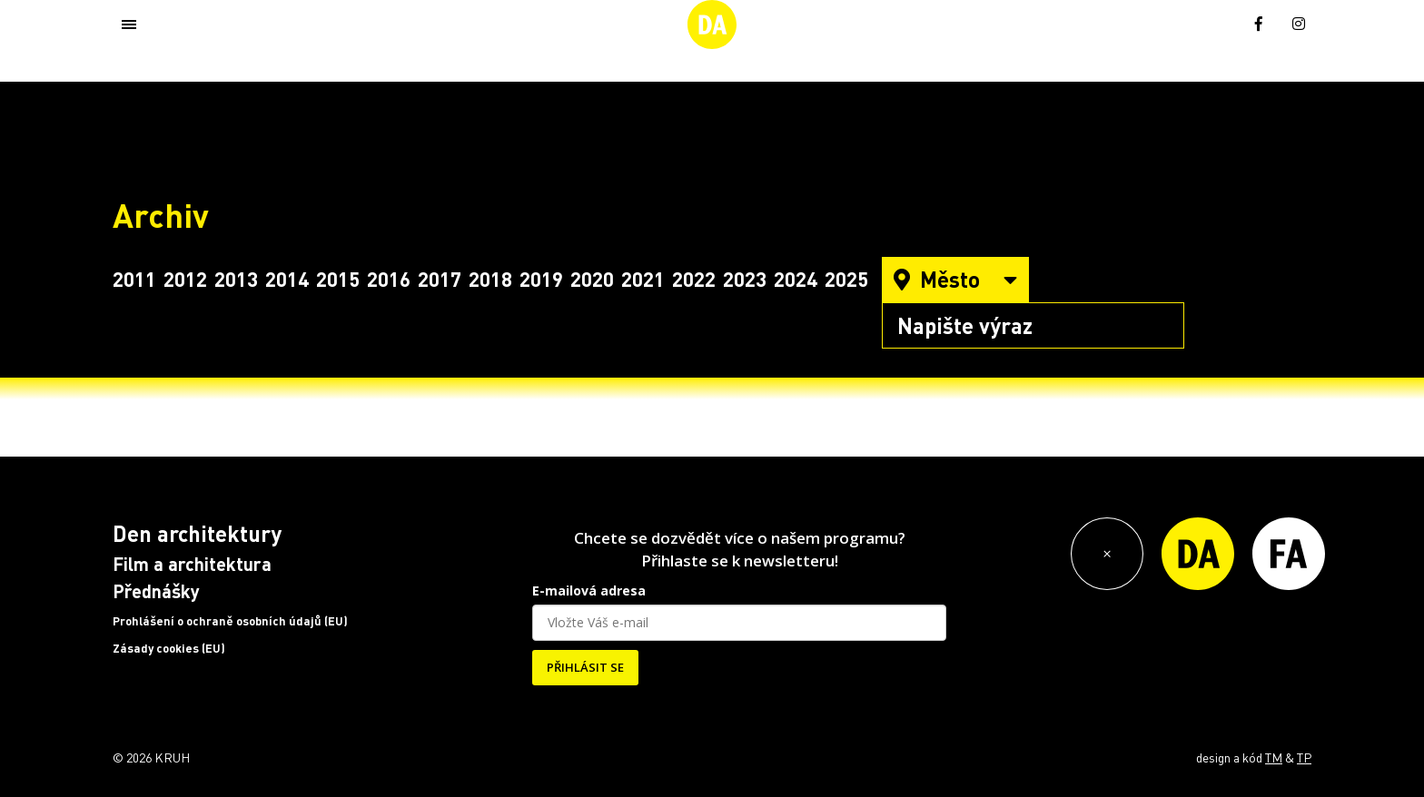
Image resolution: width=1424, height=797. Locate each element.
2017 (439, 278)
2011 (134, 278)
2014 (287, 278)
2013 (236, 278)
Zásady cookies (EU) (169, 648)
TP (1304, 757)
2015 (338, 278)
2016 (388, 278)
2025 (846, 278)
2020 (592, 278)
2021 (643, 278)
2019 (541, 278)
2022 (694, 278)
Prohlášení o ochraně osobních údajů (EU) (230, 621)
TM (1273, 757)
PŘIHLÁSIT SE (585, 667)
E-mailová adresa (589, 590)
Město (955, 279)
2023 (744, 278)
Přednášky (156, 591)
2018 (490, 278)
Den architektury (197, 533)
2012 (185, 278)
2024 (795, 278)
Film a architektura (192, 564)
